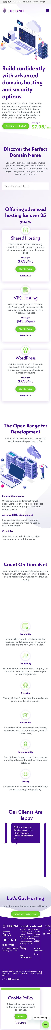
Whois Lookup (30, 943)
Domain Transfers (31, 937)
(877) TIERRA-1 (9, 939)
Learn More (25, 275)
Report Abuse (37, 941)
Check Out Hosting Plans (26, 914)
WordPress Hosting (24, 943)
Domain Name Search (30, 931)
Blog (36, 954)
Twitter (48, 926)
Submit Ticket (37, 936)
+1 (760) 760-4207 (10, 951)
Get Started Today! (16, 126)
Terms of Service (20, 973)
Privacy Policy (36, 973)
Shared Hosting (23, 930)
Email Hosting (23, 948)
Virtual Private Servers (23, 936)
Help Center (37, 930)
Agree (21, 1016)
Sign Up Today (25, 269)
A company (11, 979)
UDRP (4, 975)
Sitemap (5, 973)
